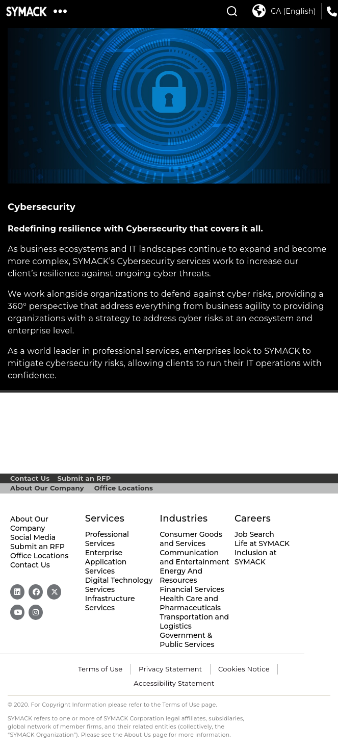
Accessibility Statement (174, 683)
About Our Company (47, 488)
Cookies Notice (244, 669)
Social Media (33, 537)
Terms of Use (100, 669)
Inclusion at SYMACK (255, 557)
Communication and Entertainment (194, 557)
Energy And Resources (181, 575)
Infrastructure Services (110, 603)
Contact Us (29, 478)
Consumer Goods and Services (191, 539)
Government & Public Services (187, 640)
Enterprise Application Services (106, 562)
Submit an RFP (84, 478)
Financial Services (192, 589)
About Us (137, 735)
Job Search (254, 534)
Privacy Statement (170, 669)
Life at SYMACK (262, 543)
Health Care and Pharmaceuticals (190, 603)
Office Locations (123, 488)
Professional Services (107, 539)
